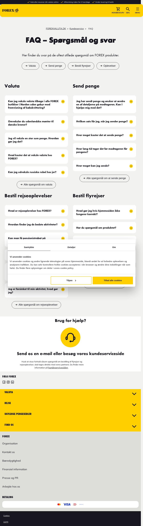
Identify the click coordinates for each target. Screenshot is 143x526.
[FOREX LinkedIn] (12, 382)
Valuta (32, 66)
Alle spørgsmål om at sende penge (106, 178)
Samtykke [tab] (29, 247)
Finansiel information (14, 469)
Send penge (55, 66)
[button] (118, 15)
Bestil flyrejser (83, 66)
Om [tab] (114, 247)
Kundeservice (77, 28)
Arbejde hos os (11, 486)
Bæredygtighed (11, 460)
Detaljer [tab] (72, 247)
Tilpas (71, 280)
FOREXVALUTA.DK (56, 28)
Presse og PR (10, 478)
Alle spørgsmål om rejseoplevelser (38, 304)
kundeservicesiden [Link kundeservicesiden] (58, 367)
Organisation (10, 443)
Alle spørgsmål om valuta (38, 184)
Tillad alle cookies (113, 280)
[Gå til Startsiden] (10, 15)
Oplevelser (109, 66)
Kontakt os (8, 452)
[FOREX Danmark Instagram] (8, 382)
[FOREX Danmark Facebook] (4, 382)
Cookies (6, 516)
